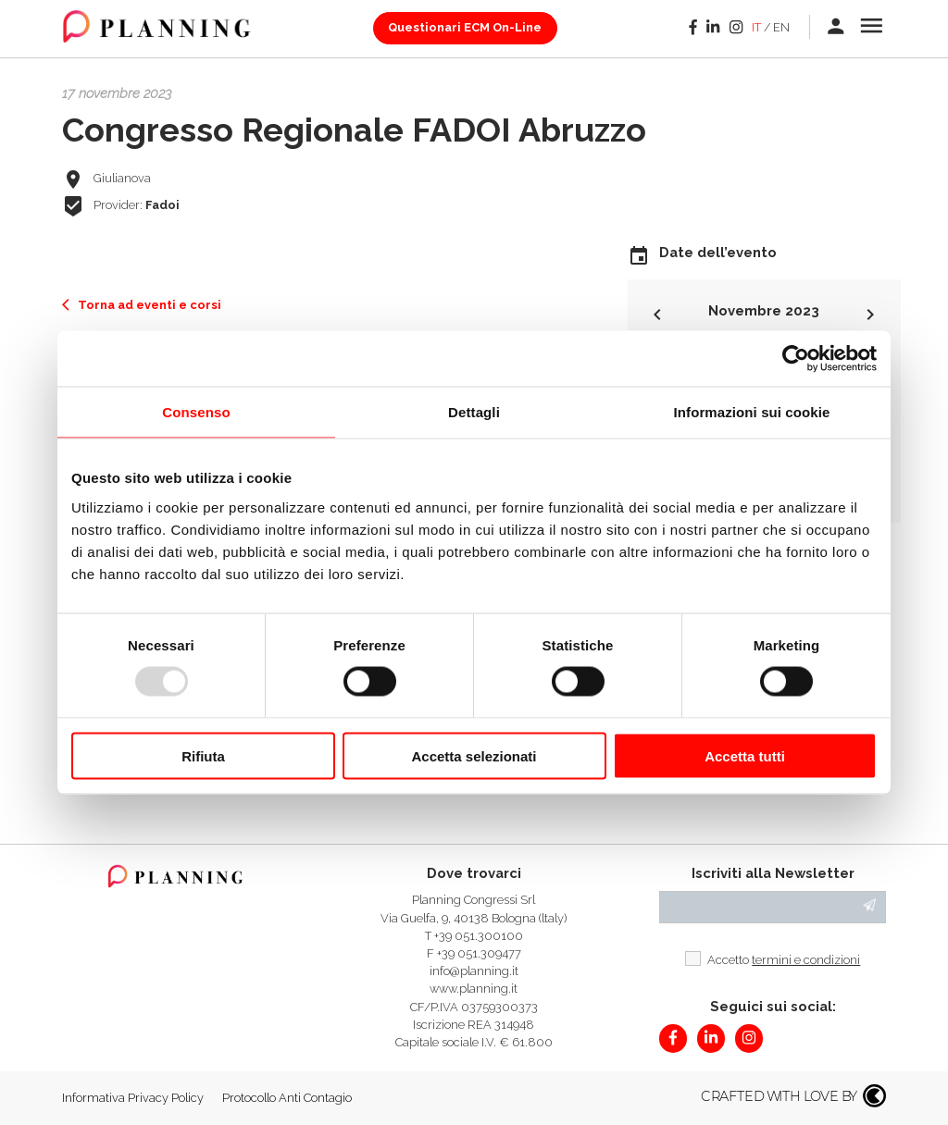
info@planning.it (474, 971)
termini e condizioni (806, 960)
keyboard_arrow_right (870, 314)
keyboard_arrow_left (657, 314)
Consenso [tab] (196, 412)
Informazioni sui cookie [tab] (752, 412)
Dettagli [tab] (474, 412)
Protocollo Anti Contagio (287, 1098)
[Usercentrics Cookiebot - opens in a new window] (796, 359)
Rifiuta (203, 755)
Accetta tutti (745, 755)
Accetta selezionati (473, 755)
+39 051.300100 (478, 936)
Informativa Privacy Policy (133, 1098)
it (756, 27)
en (781, 27)
